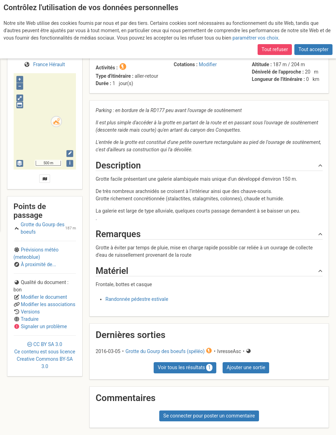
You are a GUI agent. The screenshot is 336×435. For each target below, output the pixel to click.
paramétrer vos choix (255, 38)
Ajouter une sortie (245, 367)
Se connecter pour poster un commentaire (209, 416)
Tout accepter (314, 49)
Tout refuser (274, 49)
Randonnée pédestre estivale (136, 299)
